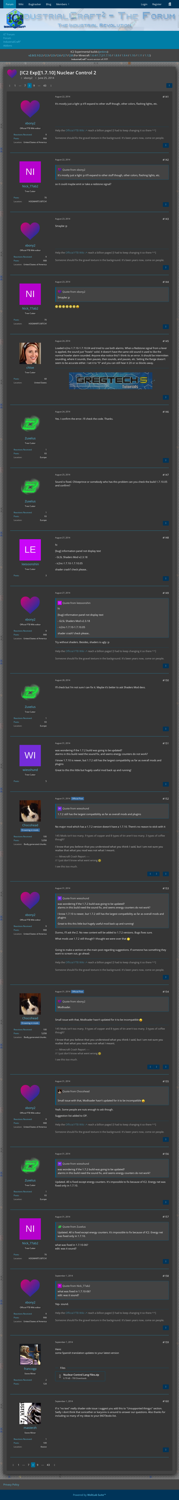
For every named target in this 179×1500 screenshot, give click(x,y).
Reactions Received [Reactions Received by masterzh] (23, 1439)
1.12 (147, 55)
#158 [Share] (166, 1275)
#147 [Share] (166, 474)
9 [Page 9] (34, 85)
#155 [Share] (166, 1081)
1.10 (132, 55)
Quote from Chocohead (76, 1091)
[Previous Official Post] (150, 874)
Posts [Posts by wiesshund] (16, 781)
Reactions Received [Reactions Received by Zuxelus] (23, 449)
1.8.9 (116, 55)
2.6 (59, 55)
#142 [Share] (166, 159)
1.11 (139, 55)
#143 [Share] (166, 219)
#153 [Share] (166, 888)
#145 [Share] (166, 341)
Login (144, 4)
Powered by (89, 1494)
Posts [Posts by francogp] (16, 1383)
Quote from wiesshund (75, 808)
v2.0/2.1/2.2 (35, 55)
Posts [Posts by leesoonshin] (16, 575)
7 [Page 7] (25, 85)
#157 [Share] (166, 1216)
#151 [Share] (166, 743)
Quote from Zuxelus (74, 1226)
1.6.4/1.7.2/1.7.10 (100, 55)
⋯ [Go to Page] (20, 85)
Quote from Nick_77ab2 (76, 1285)
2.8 (71, 55)
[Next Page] (51, 85)
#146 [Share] (166, 411)
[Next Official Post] (157, 874)
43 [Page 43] (44, 85)
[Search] (170, 4)
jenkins (103, 51)
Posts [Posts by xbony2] (16, 138)
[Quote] (166, 145)
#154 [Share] (166, 991)
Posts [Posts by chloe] (16, 378)
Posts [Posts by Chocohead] (16, 840)
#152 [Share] (166, 798)
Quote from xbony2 (73, 169)
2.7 (65, 55)
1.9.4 (125, 55)
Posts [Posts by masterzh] (16, 1442)
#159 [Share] (166, 1342)
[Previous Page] (10, 85)
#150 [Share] (166, 680)
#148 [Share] (166, 537)
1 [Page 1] (15, 85)
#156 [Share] (166, 1153)
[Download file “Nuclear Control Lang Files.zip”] (80, 1376)
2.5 (53, 55)
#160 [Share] (166, 1401)
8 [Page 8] (29, 85)
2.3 (47, 55)
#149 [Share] (166, 593)
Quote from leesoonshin (76, 603)
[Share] (169, 85)
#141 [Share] (166, 96)
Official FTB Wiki (75, 130)
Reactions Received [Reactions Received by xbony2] (23, 134)
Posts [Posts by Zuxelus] (16, 453)
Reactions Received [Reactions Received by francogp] (23, 1379)
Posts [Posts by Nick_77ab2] (16, 197)
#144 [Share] (166, 282)
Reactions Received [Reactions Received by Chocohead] (23, 836)
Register (157, 4)
